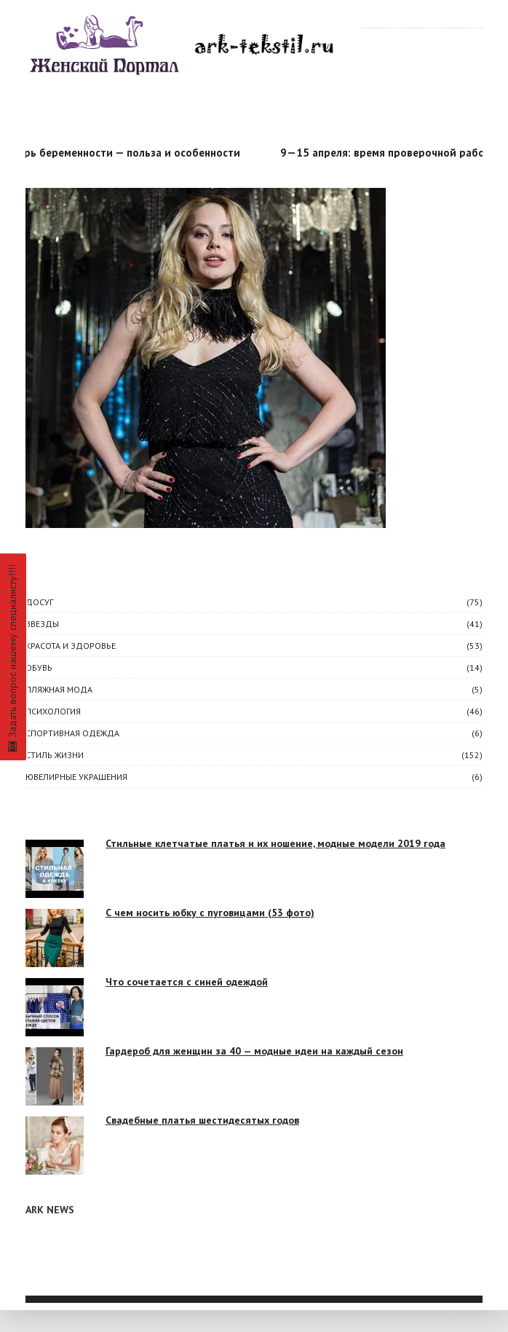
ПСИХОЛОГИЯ (53, 711)
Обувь (38, 667)
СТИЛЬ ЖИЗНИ (54, 754)
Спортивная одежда (72, 733)
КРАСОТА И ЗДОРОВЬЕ (70, 645)
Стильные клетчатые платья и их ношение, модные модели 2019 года (275, 843)
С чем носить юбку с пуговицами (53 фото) (210, 912)
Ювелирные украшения (76, 776)
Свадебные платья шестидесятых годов (202, 1120)
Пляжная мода (58, 689)
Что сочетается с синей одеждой (187, 981)
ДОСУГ (39, 601)
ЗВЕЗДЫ (42, 623)
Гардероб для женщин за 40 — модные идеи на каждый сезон (254, 1050)
